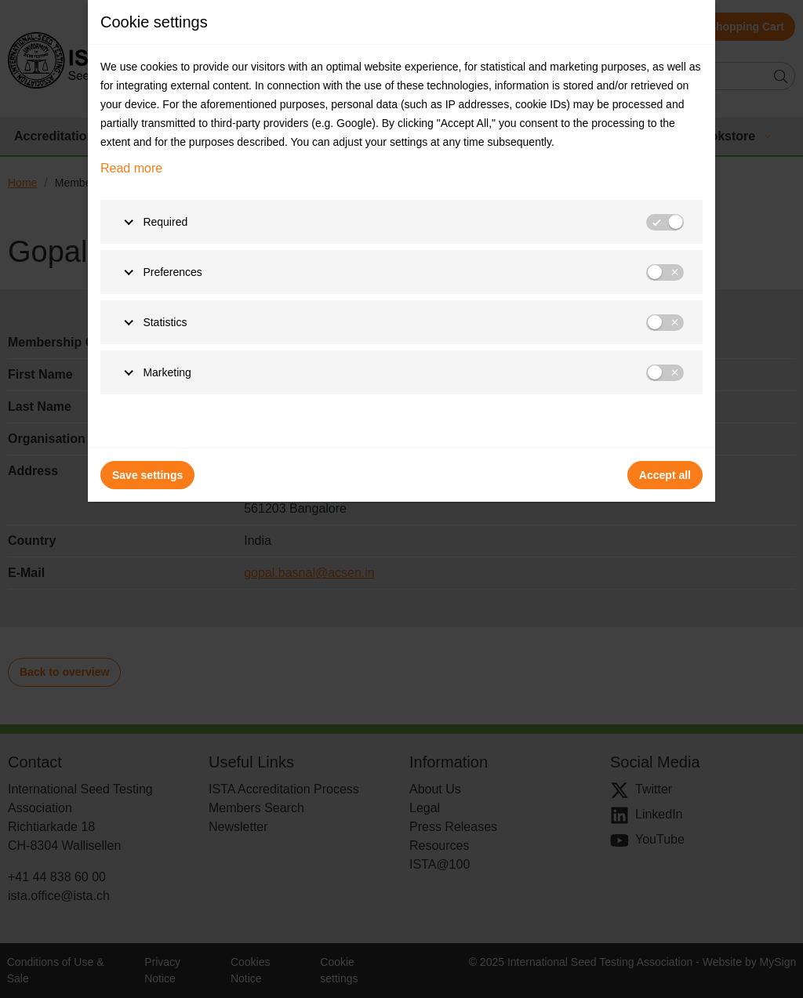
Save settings (147, 475)
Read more (131, 168)
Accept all (665, 475)
